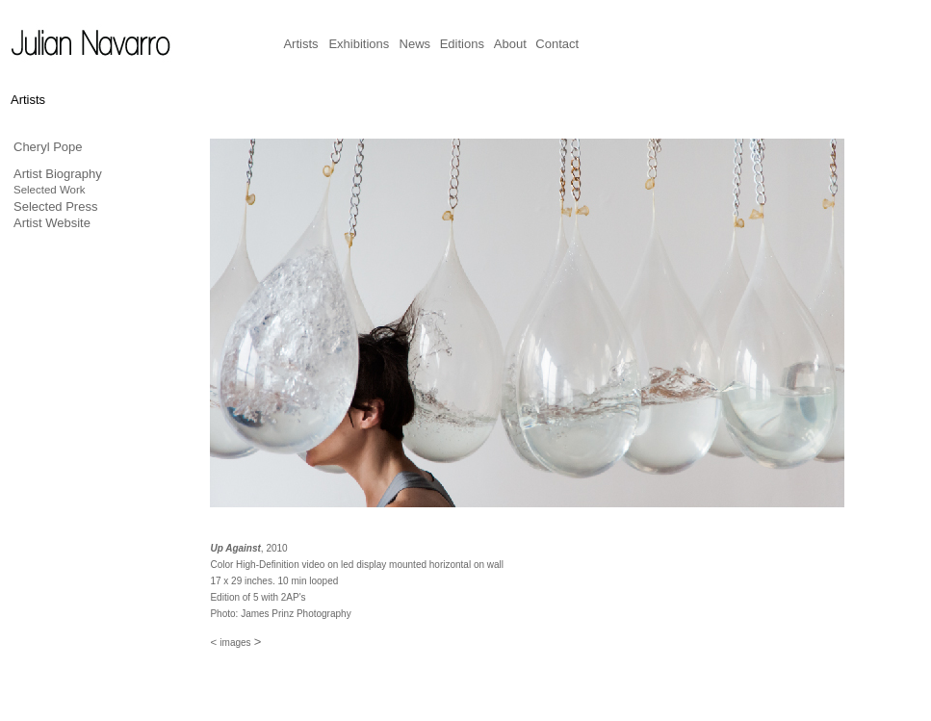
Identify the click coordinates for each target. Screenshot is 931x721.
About (510, 44)
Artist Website (52, 223)
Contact (557, 44)
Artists (300, 44)
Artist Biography (57, 174)
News (415, 44)
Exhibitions (358, 44)
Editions (462, 44)
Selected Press (55, 206)
